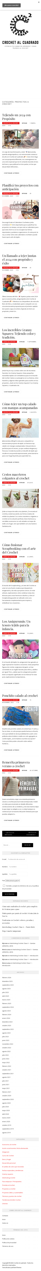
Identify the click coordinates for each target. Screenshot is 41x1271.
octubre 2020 (6, 1096)
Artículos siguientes (31, 834)
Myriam (24, 123)
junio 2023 (5, 1040)
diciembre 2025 (7, 981)
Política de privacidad (9, 1243)
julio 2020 (5, 1107)
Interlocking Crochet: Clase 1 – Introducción (24, 956)
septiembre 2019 (8, 1129)
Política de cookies (8, 1239)
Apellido (5, 874)
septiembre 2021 (8, 1074)
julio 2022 (5, 1055)
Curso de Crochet (9, 342)
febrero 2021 (6, 1092)
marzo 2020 (6, 1118)
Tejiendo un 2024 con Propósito (16, 117)
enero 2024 (6, 1018)
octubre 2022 (6, 1048)
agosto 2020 (6, 1103)
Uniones (5, 1204)
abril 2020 (5, 1114)
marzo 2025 (6, 1000)
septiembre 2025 (8, 985)
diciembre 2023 (7, 1022)
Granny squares (7, 1174)
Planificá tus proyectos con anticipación (20, 187)
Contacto (5, 1216)
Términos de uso (7, 1246)
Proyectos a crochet (10, 123)
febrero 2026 (6, 978)
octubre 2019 (6, 1125)
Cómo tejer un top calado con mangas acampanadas (20, 406)
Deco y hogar (6, 1159)
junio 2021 (5, 1085)
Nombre (5, 867)
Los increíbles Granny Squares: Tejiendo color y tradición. (19, 333)
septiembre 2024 (8, 1007)
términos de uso (25, 886)
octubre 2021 (6, 1070)
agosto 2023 (6, 1033)
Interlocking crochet (8, 1178)
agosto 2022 (6, 1051)
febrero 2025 (6, 1003)
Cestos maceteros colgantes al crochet (15, 476)
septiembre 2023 (8, 1029)
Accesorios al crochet (9, 1145)
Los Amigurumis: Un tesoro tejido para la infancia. (16, 625)
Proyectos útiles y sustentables (12, 1193)
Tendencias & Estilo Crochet (11, 1200)
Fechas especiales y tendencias (12, 1170)
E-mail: (4, 859)
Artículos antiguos (9, 834)
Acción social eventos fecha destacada (15, 1148)
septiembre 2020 (8, 1099)
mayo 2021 (6, 1088)
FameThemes (17, 1267)
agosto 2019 (6, 1133)
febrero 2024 (6, 1015)
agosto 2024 (6, 1011)
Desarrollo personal (9, 1163)
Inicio (4, 1219)
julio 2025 (5, 992)
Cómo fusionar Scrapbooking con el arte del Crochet (19, 548)
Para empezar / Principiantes (12, 1182)
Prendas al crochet (8, 1185)
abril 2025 (5, 996)
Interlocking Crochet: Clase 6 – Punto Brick (18, 927)
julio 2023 (5, 1037)
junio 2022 (5, 1059)
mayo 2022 (6, 1062)
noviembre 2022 (7, 1044)
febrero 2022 (6, 1066)
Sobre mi (5, 1223)
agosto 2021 (6, 1077)
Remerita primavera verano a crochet (16, 764)
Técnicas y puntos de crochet (11, 1196)
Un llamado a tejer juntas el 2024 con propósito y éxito (19, 259)
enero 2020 (6, 1121)
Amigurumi (5, 1152)
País (3, 881)
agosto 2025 (6, 989)
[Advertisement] (20, 76)
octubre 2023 (6, 1025)
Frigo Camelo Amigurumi (11, 931)
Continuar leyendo (11, 173)
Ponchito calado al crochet (20, 695)
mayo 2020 (6, 1110)
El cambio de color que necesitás (13, 1167)
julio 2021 (5, 1081)
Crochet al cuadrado (20, 42)
